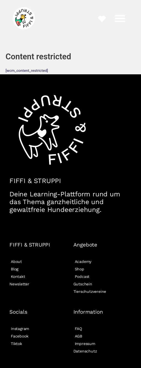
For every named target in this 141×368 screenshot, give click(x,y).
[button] (120, 18)
